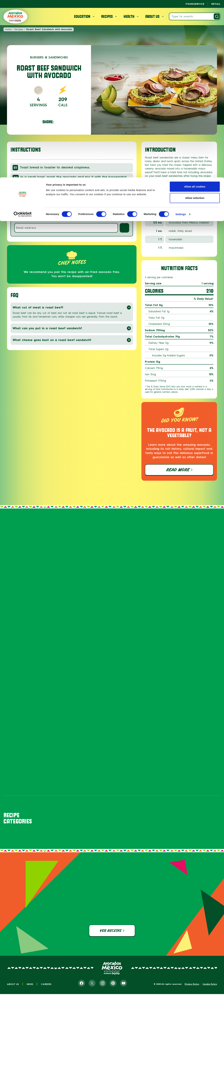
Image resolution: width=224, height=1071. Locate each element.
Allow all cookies (194, 9)
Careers (46, 1032)
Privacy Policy (192, 1032)
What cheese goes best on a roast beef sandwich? (72, 340)
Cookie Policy (210, 1032)
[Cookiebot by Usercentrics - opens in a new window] (22, 37)
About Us (13, 1032)
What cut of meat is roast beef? (72, 307)
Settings (181, 36)
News (30, 1032)
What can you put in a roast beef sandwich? (72, 328)
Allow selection (194, 20)
